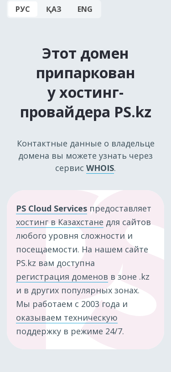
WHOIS (100, 167)
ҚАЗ (54, 9)
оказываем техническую (67, 317)
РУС (23, 9)
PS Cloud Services (51, 208)
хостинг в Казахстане (60, 221)
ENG (85, 9)
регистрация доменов (62, 276)
